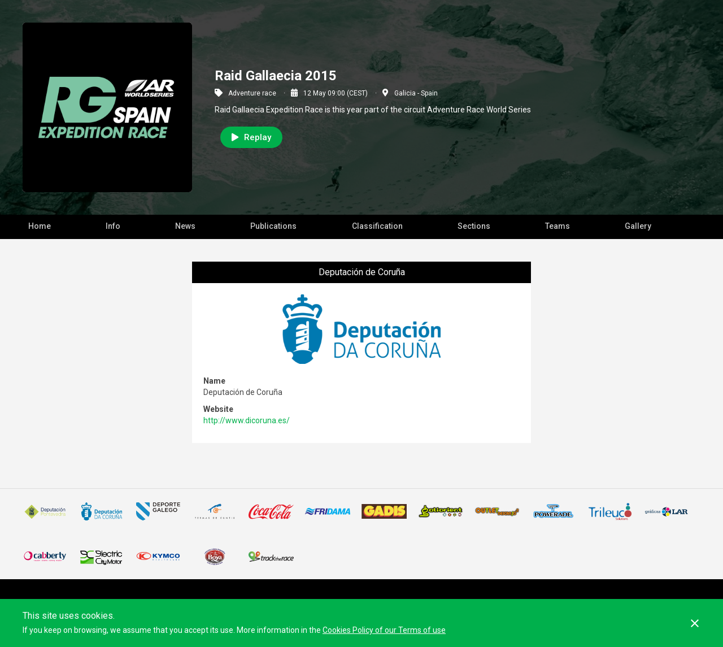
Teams (557, 226)
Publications (273, 226)
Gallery (638, 226)
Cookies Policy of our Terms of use (384, 630)
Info (113, 226)
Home (39, 226)
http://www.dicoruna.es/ (246, 420)
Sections (474, 226)
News (185, 226)
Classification (377, 226)
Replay (251, 137)
